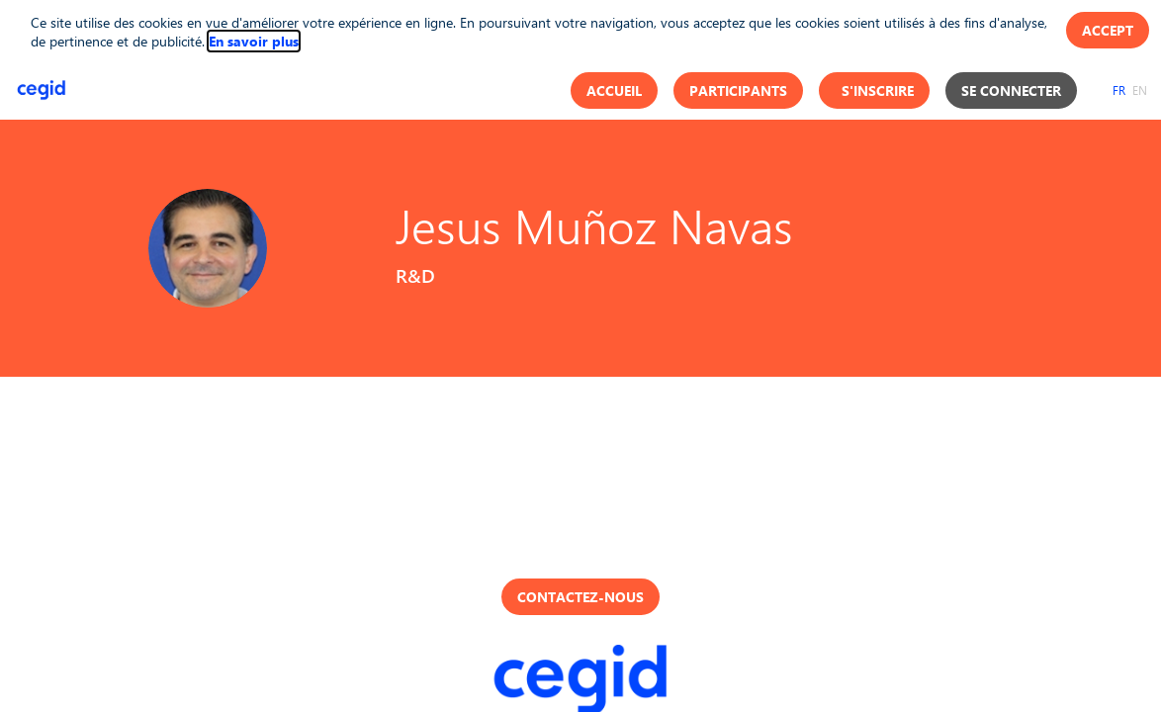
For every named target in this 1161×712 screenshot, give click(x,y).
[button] (614, 90)
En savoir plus (254, 41)
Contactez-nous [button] (580, 596)
